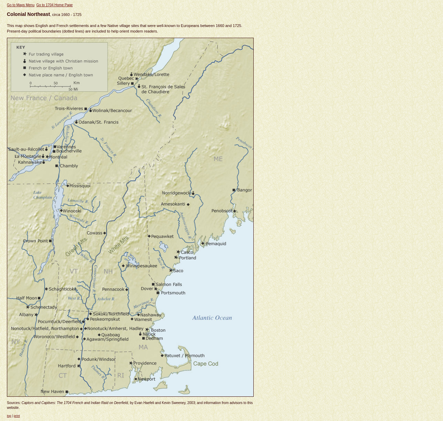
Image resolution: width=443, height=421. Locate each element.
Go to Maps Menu (20, 5)
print (17, 416)
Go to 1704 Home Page (54, 5)
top (9, 416)
